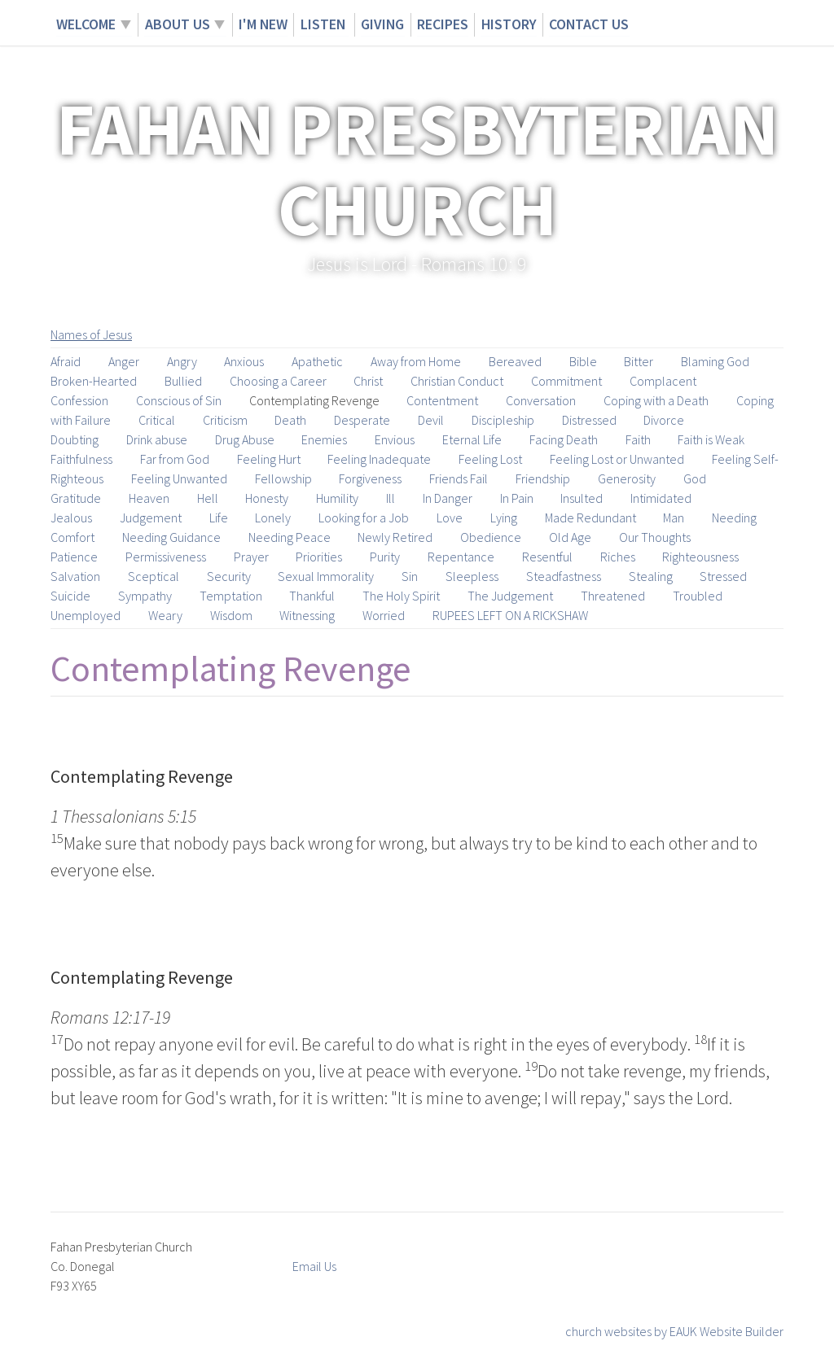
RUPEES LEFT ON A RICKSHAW (510, 615)
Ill (390, 498)
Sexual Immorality (326, 576)
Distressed (589, 420)
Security (229, 576)
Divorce (663, 420)
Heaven (149, 498)
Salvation (75, 576)
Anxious (244, 361)
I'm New (263, 24)
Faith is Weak (711, 439)
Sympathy (145, 595)
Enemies (324, 439)
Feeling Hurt (269, 459)
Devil (431, 420)
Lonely (273, 517)
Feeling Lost (490, 459)
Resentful (547, 556)
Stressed (723, 576)
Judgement (151, 517)
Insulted (581, 498)
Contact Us (589, 24)
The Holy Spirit (401, 595)
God (694, 478)
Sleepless (472, 576)
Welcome (86, 24)
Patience (74, 556)
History (509, 24)
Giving (383, 24)
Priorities (319, 556)
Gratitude (75, 498)
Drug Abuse (244, 439)
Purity (385, 556)
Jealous (71, 517)
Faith (638, 439)
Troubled (697, 595)
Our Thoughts (655, 537)
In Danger (447, 498)
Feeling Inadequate (379, 459)
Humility (337, 498)
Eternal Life (472, 439)
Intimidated (660, 498)
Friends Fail (458, 478)
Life (218, 517)
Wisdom (231, 615)
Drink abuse (156, 439)
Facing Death (563, 439)
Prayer (251, 556)
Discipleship (503, 420)
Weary (165, 615)
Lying (503, 517)
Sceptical (153, 576)
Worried (383, 615)
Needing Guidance (171, 537)
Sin (410, 576)
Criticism (225, 420)
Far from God (174, 459)
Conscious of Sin (179, 400)
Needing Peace (289, 537)
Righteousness (700, 556)
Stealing (651, 576)
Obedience (490, 537)
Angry (182, 361)
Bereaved (515, 361)
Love (450, 517)
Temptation (231, 595)
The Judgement (510, 595)
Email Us (314, 1266)
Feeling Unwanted (179, 478)
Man (673, 517)
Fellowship (283, 478)
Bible (583, 361)
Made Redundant (590, 517)
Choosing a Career (278, 381)
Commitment (566, 381)
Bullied (183, 381)
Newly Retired (395, 537)
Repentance (461, 556)
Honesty (266, 498)
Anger (123, 361)
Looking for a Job (363, 517)
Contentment (442, 400)
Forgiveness (370, 478)
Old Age (570, 537)
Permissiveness (165, 556)
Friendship (543, 478)
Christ (368, 381)
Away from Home (416, 361)
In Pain (516, 498)
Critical (156, 420)
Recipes (442, 24)
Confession (79, 400)
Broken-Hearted (93, 381)
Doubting (74, 439)
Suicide (70, 595)
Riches (617, 556)
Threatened (613, 595)
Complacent (663, 381)
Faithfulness (81, 459)
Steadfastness (563, 576)
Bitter (638, 361)
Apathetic (317, 361)
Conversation (541, 400)
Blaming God (715, 361)
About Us (176, 24)
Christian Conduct (456, 381)
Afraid (65, 361)
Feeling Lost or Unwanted (617, 459)
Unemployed (85, 615)
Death (290, 420)
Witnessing (307, 615)
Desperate (362, 420)
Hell (207, 498)
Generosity (627, 478)
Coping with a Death (656, 400)
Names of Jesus (91, 334)
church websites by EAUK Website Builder (674, 1331)
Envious (395, 439)
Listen (324, 24)
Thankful (312, 595)
